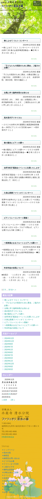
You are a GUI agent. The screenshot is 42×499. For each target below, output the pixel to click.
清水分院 (7, 453)
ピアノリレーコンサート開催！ (16, 322)
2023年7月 (8, 355)
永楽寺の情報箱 (10, 481)
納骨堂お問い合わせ (12, 458)
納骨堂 (6, 455)
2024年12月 (9, 338)
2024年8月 (8, 344)
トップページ (9, 450)
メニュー (37, 3)
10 (10, 290)
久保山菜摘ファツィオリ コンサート (18, 320)
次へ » (13, 290)
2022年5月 (8, 369)
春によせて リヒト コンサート (16, 300)
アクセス (7, 489)
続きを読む (34, 58)
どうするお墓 (9, 461)
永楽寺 (6, 478)
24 (9, 394)
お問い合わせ (9, 492)
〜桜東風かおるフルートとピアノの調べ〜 (21, 325)
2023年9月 (8, 352)
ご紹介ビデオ (9, 467)
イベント (7, 475)
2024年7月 (8, 347)
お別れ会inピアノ (10, 486)
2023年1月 (8, 361)
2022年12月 (9, 364)
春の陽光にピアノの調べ (14, 314)
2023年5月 (8, 358)
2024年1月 (8, 350)
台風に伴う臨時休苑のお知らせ (16, 308)
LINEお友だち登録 (11, 472)
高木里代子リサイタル (13, 311)
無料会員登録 (9, 470)
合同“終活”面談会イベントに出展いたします (22, 317)
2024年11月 (9, 341)
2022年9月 (8, 366)
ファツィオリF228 (11, 464)
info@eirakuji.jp (8, 437)
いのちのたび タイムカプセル (15, 484)
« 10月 (4, 400)
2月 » (13, 400)
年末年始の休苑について (14, 328)
